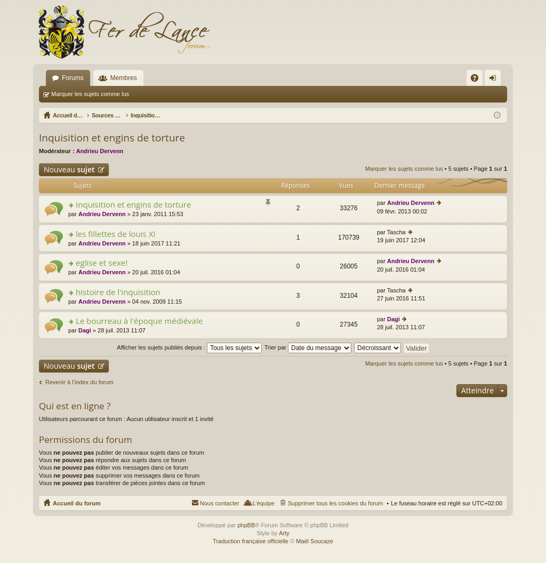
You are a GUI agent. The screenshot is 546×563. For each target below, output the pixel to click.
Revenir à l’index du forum (79, 382)
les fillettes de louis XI (115, 234)
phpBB (246, 525)
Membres (123, 78)
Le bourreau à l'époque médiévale (139, 321)
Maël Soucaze (314, 541)
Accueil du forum (77, 503)
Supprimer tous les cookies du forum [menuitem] (335, 503)
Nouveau (69, 169)
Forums (73, 78)
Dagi (84, 330)
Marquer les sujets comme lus (90, 94)
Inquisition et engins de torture (112, 138)
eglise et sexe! (101, 263)
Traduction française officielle (250, 541)
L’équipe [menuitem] (264, 503)
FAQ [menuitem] (478, 80)
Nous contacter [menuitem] (219, 503)
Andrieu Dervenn (100, 151)
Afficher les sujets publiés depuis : (189, 347)
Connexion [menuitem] (495, 80)
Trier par (307, 347)
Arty (284, 533)
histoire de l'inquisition (118, 292)
